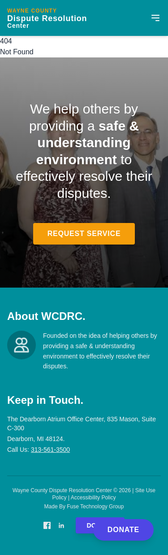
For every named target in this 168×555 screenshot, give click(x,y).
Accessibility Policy (93, 497)
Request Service (84, 233)
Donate (123, 529)
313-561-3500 (50, 449)
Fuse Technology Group (95, 506)
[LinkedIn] (61, 525)
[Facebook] (47, 525)
